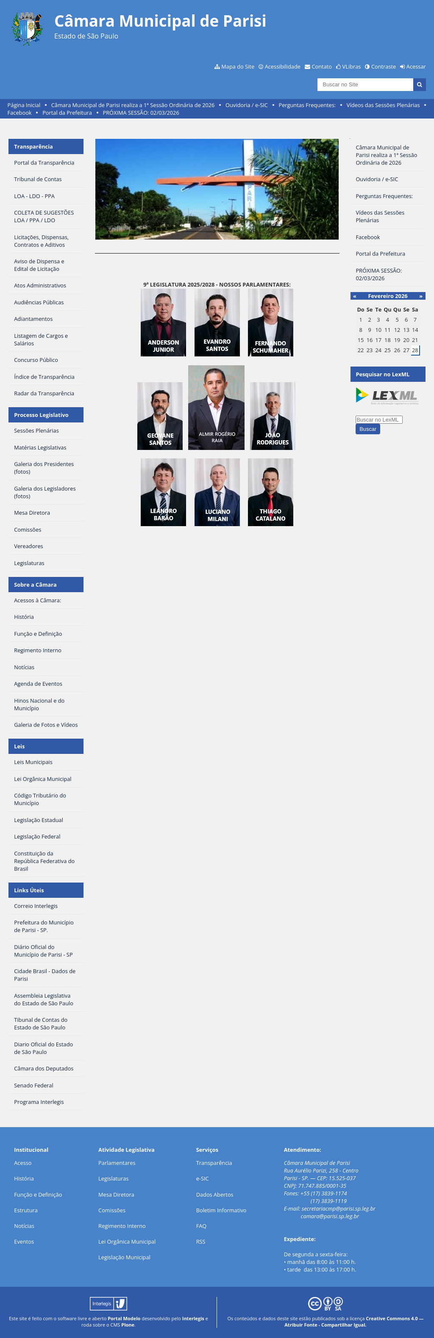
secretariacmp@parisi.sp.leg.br (339, 1208)
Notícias (24, 1226)
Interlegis (193, 1318)
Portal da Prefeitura (67, 112)
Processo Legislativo (41, 415)
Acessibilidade (282, 66)
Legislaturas (113, 1178)
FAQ (201, 1226)
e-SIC (202, 1178)
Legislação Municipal (124, 1257)
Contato (322, 66)
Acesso (22, 1163)
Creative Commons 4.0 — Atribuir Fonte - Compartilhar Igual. (353, 1321)
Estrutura (26, 1210)
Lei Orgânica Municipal (127, 1241)
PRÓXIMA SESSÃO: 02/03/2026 (141, 112)
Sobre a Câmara (35, 584)
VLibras (351, 66)
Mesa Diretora (116, 1194)
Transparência (33, 146)
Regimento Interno (122, 1226)
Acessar (416, 66)
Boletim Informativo (221, 1210)
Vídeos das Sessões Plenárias (383, 105)
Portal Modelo (124, 1318)
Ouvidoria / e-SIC (246, 105)
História (24, 1178)
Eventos (24, 1241)
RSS (201, 1241)
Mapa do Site (237, 66)
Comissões (111, 1210)
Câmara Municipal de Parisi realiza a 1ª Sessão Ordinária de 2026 (133, 105)
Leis (19, 746)
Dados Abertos (215, 1194)
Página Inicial (24, 105)
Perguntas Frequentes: (307, 105)
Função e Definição (38, 1194)
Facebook (20, 112)
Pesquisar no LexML (382, 374)
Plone (127, 1324)
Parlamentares (116, 1163)
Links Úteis (29, 890)
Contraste (383, 66)
